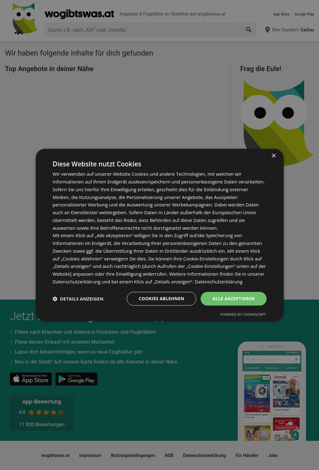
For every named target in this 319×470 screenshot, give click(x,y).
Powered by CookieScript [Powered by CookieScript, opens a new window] (243, 314)
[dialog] (160, 235)
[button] (78, 298)
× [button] (273, 156)
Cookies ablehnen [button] (161, 298)
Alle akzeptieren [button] (233, 298)
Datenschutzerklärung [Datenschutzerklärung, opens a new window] (219, 281)
